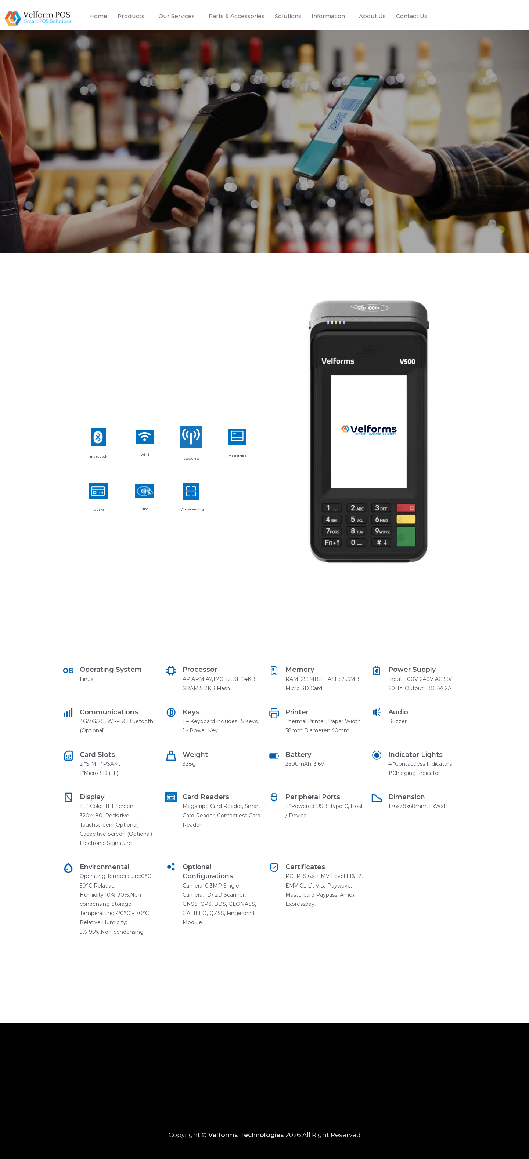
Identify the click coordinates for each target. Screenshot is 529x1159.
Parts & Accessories (236, 15)
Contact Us (411, 15)
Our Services (176, 15)
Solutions (288, 15)
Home (98, 15)
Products (131, 15)
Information (328, 15)
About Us (372, 15)
